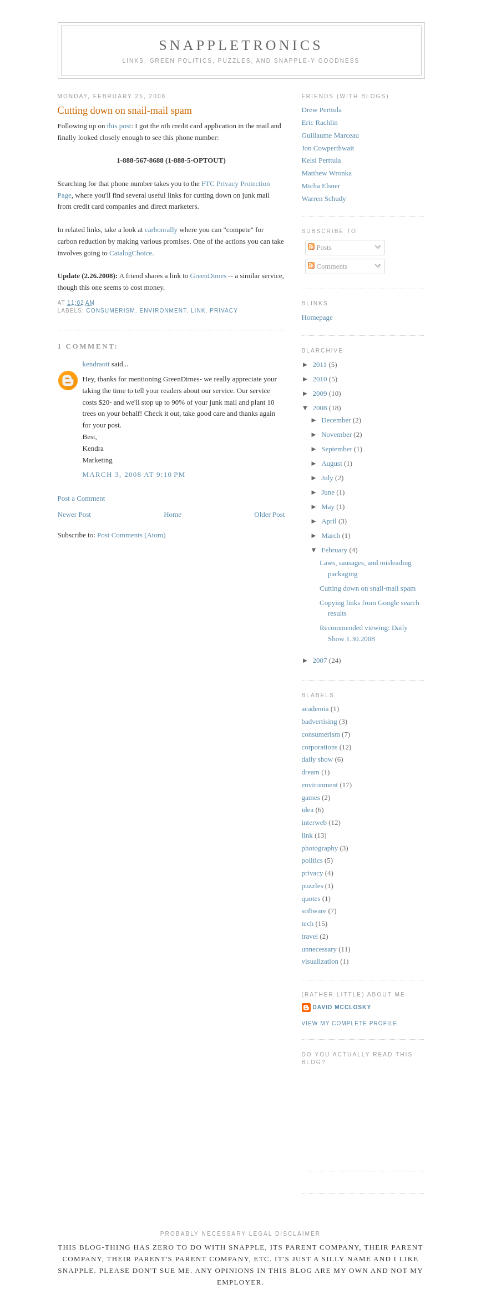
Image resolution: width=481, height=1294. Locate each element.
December (337, 420)
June (328, 492)
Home (172, 514)
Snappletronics (241, 45)
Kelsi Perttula (321, 160)
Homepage (317, 317)
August (332, 463)
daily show (317, 759)
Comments (328, 266)
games (311, 797)
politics (312, 860)
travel (310, 936)
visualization (320, 961)
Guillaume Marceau (331, 135)
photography (320, 848)
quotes (311, 898)
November (337, 434)
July (328, 478)
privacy (224, 311)
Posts (320, 247)
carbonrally (161, 229)
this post (119, 126)
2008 (321, 408)
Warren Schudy (324, 198)
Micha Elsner (321, 186)
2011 (321, 364)
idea (308, 809)
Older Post (269, 514)
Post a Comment (81, 498)
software (314, 911)
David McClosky (342, 1007)
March (331, 535)
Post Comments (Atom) (131, 535)
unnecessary (319, 949)
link (198, 311)
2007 (321, 660)
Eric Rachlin (320, 122)
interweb (314, 822)
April (329, 521)
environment (162, 311)
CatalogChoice (130, 253)
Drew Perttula (322, 109)
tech (308, 923)
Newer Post (74, 514)
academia (315, 708)
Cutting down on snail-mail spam (368, 588)
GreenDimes (208, 275)
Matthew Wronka (327, 173)
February (335, 550)
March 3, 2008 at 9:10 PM (134, 474)
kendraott (96, 364)
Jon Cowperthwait (328, 148)
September (337, 449)
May (328, 506)
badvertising (319, 721)
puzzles (312, 886)
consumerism (111, 311)
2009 (321, 393)
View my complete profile (350, 1023)
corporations (320, 747)
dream (311, 772)
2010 (321, 379)
